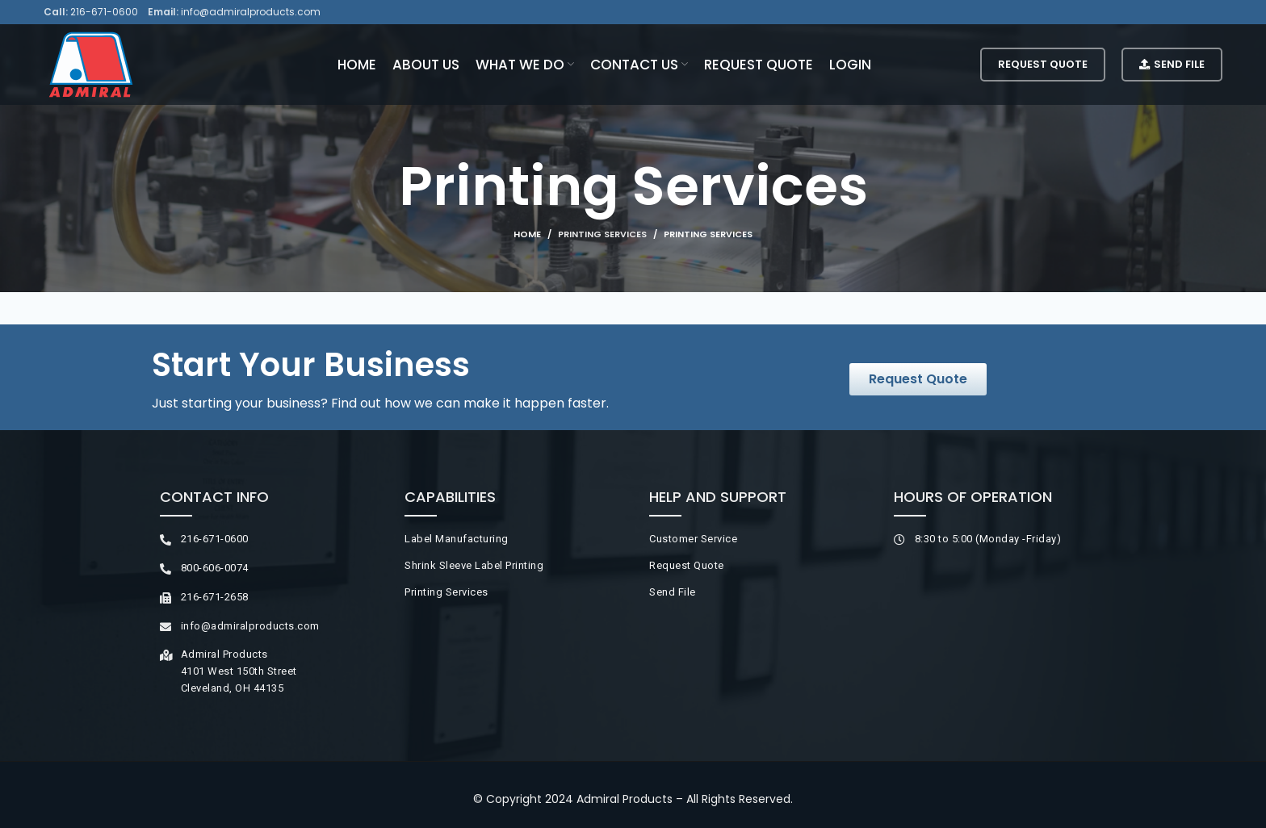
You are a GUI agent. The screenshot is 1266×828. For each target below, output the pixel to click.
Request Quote (1043, 64)
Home (527, 234)
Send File (1172, 64)
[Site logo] (91, 64)
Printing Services (602, 234)
